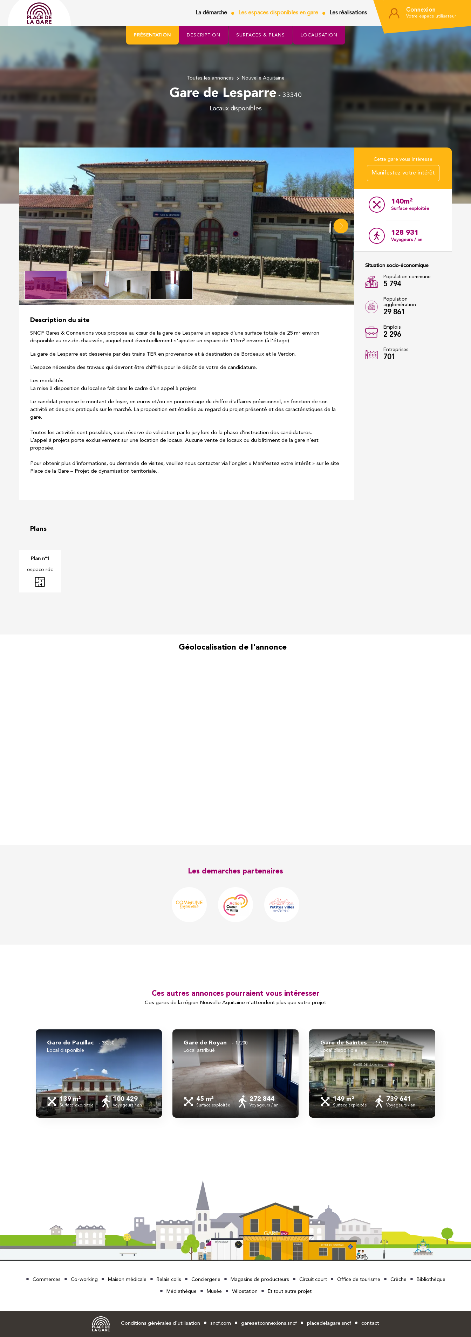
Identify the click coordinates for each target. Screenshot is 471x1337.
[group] (99, 1073)
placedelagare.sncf (329, 1323)
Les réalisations (348, 13)
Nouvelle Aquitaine (263, 78)
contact (370, 1323)
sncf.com (220, 1323)
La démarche (211, 13)
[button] (341, 226)
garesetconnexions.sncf (269, 1323)
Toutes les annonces (210, 78)
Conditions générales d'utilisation (160, 1323)
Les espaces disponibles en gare (278, 13)
